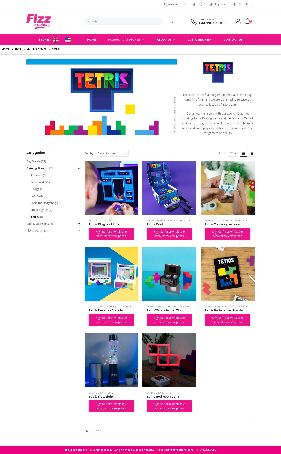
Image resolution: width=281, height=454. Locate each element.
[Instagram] (246, 4)
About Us (166, 39)
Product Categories (126, 39)
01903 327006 (206, 450)
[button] (243, 153)
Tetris (110, 220)
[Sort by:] (112, 153)
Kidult (181, 220)
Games (208, 306)
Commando (38, 182)
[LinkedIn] (252, 4)
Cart (185, 4)
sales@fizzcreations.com (175, 450)
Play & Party (237, 220)
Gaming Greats (97, 220)
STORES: (45, 39)
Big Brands (153, 220)
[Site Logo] (38, 21)
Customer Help (200, 39)
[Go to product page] (112, 188)
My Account (171, 4)
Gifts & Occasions (37, 224)
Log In (198, 4)
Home (91, 39)
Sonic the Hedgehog (43, 203)
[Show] (233, 153)
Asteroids (36, 175)
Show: (222, 153)
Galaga (35, 189)
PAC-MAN (37, 196)
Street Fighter (39, 210)
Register (217, 4)
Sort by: (89, 153)
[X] (240, 4)
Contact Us (233, 39)
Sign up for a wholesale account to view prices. (111, 234)
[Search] (171, 21)
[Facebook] (234, 4)
